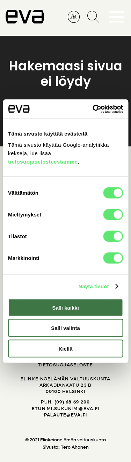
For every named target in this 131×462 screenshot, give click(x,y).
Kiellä (65, 348)
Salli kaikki (65, 307)
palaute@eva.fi (65, 415)
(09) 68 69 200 (72, 402)
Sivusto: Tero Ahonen (66, 447)
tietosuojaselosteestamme (43, 161)
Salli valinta (65, 328)
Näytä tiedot (94, 286)
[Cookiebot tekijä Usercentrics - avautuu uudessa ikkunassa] (93, 108)
